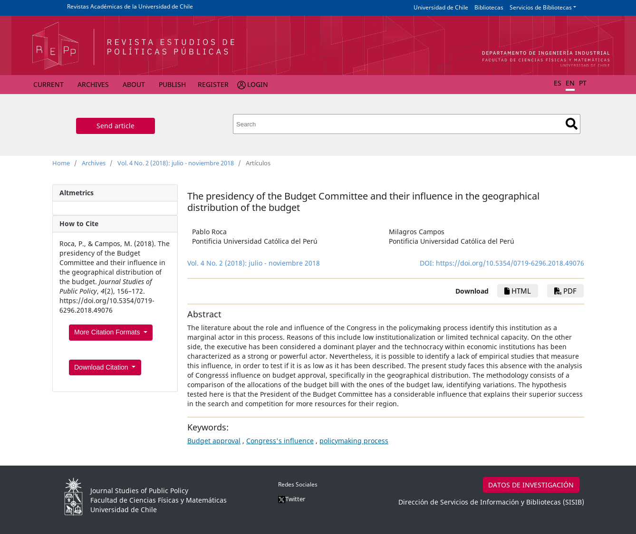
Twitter (291, 499)
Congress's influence (280, 440)
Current (48, 84)
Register (213, 84)
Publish (172, 84)
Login (257, 84)
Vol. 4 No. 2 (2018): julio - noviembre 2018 (175, 163)
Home (61, 163)
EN (570, 82)
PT (583, 82)
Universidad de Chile (441, 7)
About (134, 84)
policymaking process (353, 440)
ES (557, 82)
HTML (517, 291)
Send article (115, 125)
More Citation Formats (108, 332)
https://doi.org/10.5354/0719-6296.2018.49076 (510, 262)
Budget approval (214, 440)
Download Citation (102, 367)
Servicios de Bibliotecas (541, 7)
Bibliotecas (488, 7)
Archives (93, 84)
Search (572, 124)
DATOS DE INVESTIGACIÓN (531, 484)
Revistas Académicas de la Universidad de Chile (130, 6)
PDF (565, 291)
